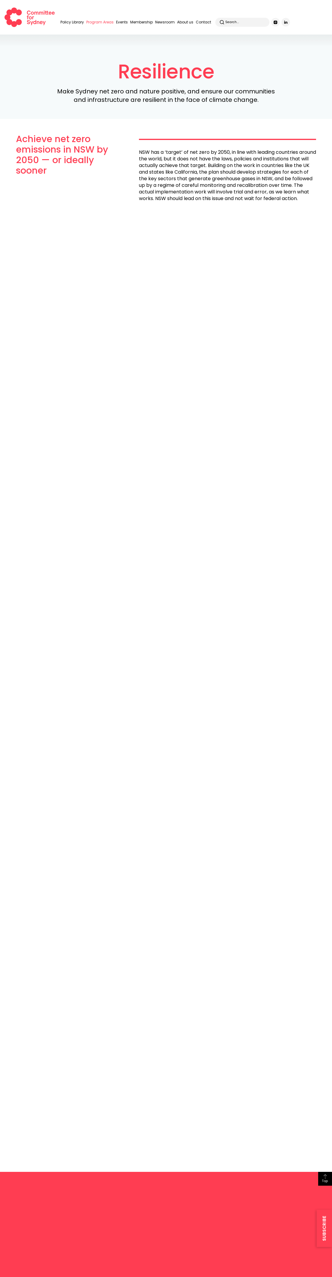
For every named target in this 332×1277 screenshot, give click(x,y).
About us (185, 22)
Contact (203, 22)
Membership (141, 22)
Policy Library (72, 22)
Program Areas (100, 22)
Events (122, 22)
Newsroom (165, 22)
